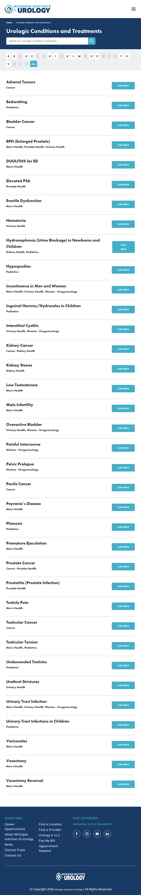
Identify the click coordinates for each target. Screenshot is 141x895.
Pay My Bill (47, 841)
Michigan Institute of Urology (68, 889)
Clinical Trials (15, 850)
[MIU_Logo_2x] (28, 6)
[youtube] (97, 834)
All (33, 64)
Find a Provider (50, 830)
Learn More (123, 85)
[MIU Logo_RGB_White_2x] (70, 874)
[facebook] (76, 834)
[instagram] (86, 834)
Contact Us (13, 855)
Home (9, 22)
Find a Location (50, 824)
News (9, 844)
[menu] (133, 8)
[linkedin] (107, 834)
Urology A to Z (49, 835)
